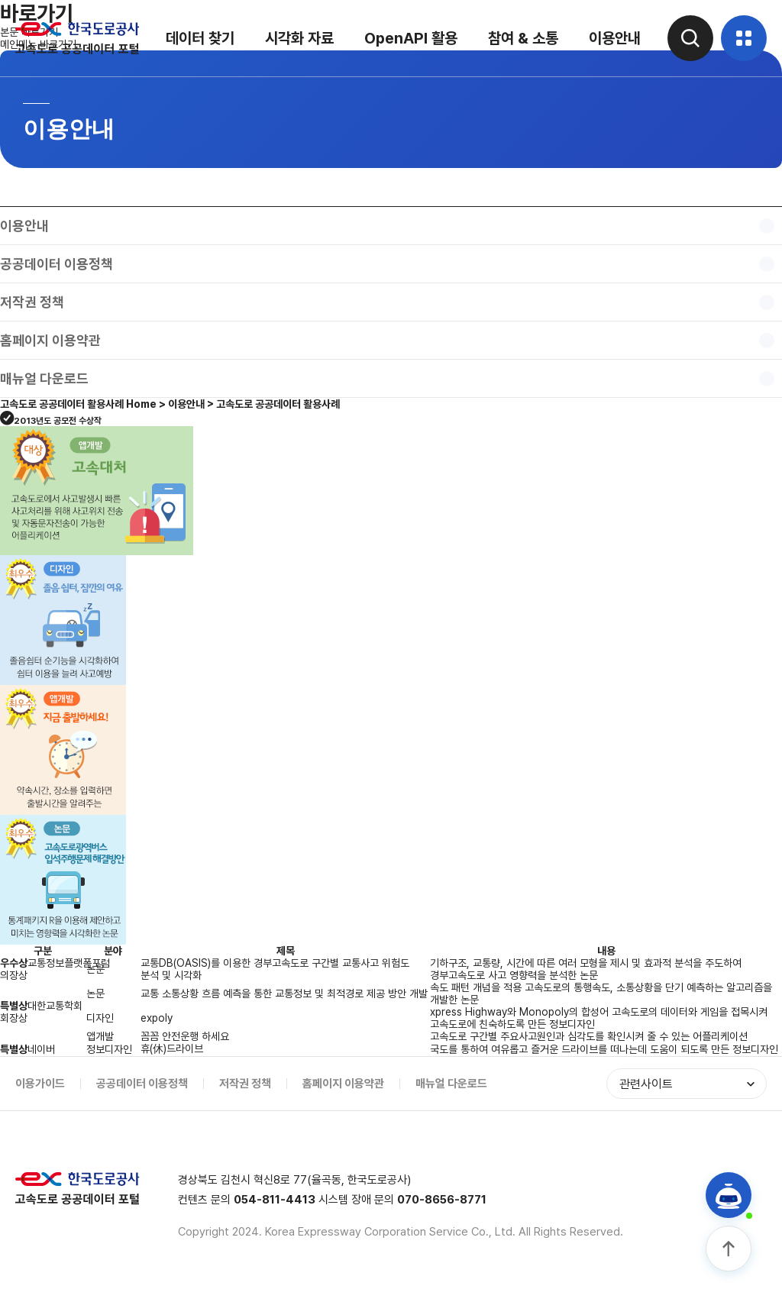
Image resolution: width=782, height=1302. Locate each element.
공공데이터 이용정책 (142, 1083)
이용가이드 (40, 1083)
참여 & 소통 (523, 38)
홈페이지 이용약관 (343, 1083)
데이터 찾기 (200, 38)
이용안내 (615, 38)
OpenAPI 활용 (410, 38)
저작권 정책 (245, 1083)
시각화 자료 (299, 38)
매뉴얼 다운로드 (451, 1083)
